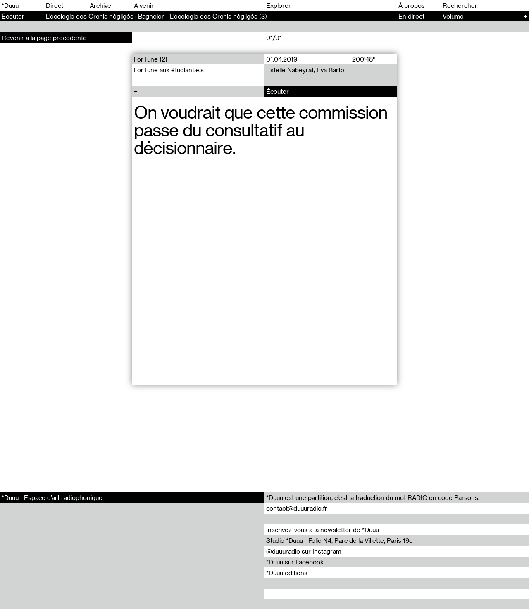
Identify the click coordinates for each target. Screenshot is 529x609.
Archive (100, 5)
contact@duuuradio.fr (296, 508)
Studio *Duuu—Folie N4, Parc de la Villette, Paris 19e (339, 540)
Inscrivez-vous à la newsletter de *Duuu (322, 529)
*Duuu (10, 5)
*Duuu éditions (286, 572)
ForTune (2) (150, 59)
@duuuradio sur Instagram (303, 551)
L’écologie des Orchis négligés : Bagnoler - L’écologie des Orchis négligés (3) (156, 16)
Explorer (278, 5)
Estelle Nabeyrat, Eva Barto (305, 70)
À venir (144, 5)
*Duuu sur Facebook (295, 562)
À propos (411, 5)
